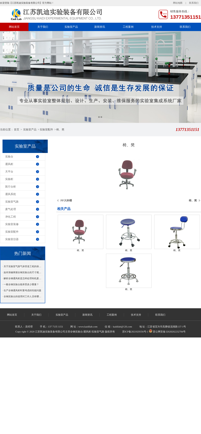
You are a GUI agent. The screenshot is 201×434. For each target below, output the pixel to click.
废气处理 (10, 209)
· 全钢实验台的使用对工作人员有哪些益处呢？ (23, 296)
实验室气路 (12, 201)
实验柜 (9, 179)
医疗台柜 (10, 186)
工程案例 (128, 26)
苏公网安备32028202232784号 (167, 331)
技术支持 (156, 26)
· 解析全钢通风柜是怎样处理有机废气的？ (23, 278)
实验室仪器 (12, 239)
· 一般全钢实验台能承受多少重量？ (21, 284)
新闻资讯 (99, 26)
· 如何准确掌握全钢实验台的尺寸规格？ (23, 272)
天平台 (9, 171)
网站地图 (177, 3)
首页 (16, 129)
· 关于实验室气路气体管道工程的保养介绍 (23, 266)
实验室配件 (46, 129)
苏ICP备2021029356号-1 (135, 331)
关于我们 (42, 26)
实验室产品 (71, 26)
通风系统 (10, 194)
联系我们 (193, 3)
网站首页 (14, 26)
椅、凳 (60, 129)
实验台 (9, 156)
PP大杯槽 (66, 200)
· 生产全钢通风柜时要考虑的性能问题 (22, 290)
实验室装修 (12, 224)
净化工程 (10, 216)
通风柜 (9, 164)
